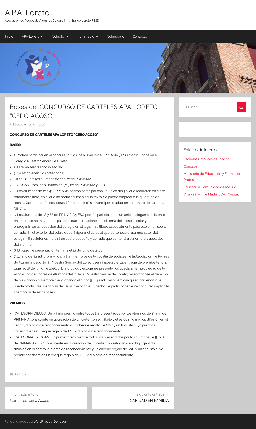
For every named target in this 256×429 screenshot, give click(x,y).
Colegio (60, 36)
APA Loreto (33, 36)
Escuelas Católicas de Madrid (207, 159)
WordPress (42, 421)
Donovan (60, 421)
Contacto (140, 36)
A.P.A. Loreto (27, 12)
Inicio (9, 36)
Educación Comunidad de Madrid (210, 187)
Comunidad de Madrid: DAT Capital (211, 194)
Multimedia (87, 36)
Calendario (115, 36)
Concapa (190, 166)
